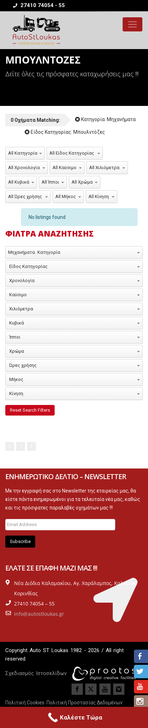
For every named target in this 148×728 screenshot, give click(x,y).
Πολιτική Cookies (24, 702)
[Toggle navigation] (132, 24)
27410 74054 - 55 (39, 5)
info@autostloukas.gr (39, 613)
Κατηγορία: (105, 119)
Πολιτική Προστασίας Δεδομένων (85, 702)
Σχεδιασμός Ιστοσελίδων (36, 673)
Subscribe (20, 541)
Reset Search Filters (30, 410)
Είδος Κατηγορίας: (65, 132)
